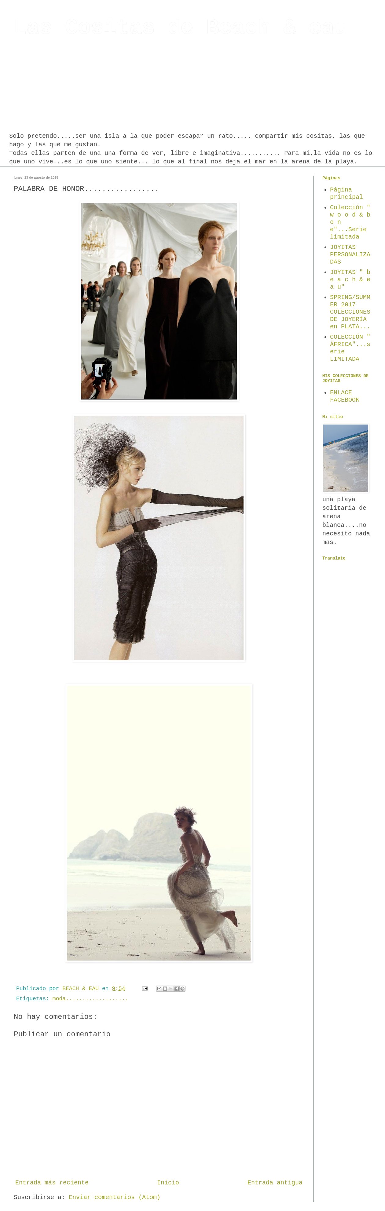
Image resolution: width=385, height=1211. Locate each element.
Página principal (346, 193)
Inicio (168, 1182)
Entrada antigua (275, 1182)
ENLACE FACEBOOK (344, 396)
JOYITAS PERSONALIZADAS (350, 254)
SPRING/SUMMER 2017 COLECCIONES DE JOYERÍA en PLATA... (350, 312)
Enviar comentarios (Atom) (114, 1197)
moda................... (90, 999)
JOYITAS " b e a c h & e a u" (350, 279)
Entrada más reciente (52, 1182)
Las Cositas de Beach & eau (180, 28)
